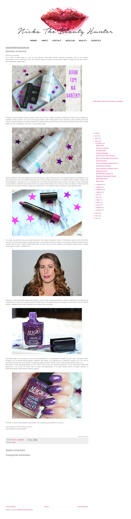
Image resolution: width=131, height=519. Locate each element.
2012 (96, 218)
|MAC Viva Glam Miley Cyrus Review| (107, 158)
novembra (99, 184)
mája (98, 200)
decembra (99, 143)
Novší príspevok (11, 506)
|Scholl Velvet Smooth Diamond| (105, 156)
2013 (96, 216)
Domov (47, 506)
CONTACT (56, 40)
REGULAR (70, 40)
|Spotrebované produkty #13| (104, 173)
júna (97, 197)
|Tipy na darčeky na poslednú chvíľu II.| (107, 163)
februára (99, 207)
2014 (96, 213)
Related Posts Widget (83, 436)
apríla (98, 202)
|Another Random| (101, 161)
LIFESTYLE (96, 40)
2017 (96, 136)
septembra (99, 189)
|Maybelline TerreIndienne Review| (106, 176)
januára (98, 210)
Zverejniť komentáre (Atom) (25, 510)
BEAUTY (83, 40)
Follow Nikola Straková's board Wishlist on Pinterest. (108, 101)
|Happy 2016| (100, 145)
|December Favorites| (102, 148)
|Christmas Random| (102, 153)
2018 (96, 133)
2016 (96, 138)
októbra (98, 187)
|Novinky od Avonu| (101, 171)
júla (97, 195)
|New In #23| (99, 181)
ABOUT (44, 40)
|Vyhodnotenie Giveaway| (103, 166)
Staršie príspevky (83, 506)
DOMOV (33, 40)
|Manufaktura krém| (101, 178)
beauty (13, 442)
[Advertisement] (109, 117)
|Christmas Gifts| (101, 150)
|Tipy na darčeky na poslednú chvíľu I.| (107, 168)
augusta (98, 192)
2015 (96, 141)
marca (98, 205)
